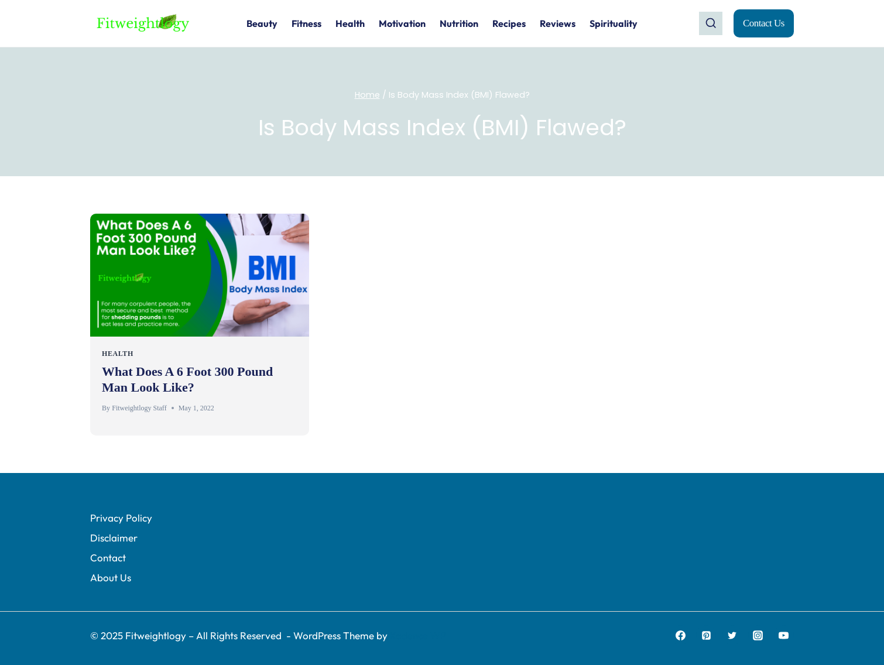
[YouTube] (784, 635)
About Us (110, 577)
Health (350, 23)
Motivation (402, 23)
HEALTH (117, 353)
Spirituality (614, 23)
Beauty (261, 23)
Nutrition (459, 23)
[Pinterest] (706, 635)
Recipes (509, 23)
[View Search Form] (710, 23)
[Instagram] (758, 635)
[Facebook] (680, 635)
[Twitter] (732, 635)
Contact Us (763, 23)
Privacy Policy (121, 518)
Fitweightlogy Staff (139, 408)
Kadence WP (418, 635)
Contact (108, 557)
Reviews (557, 23)
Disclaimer (114, 538)
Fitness (306, 23)
